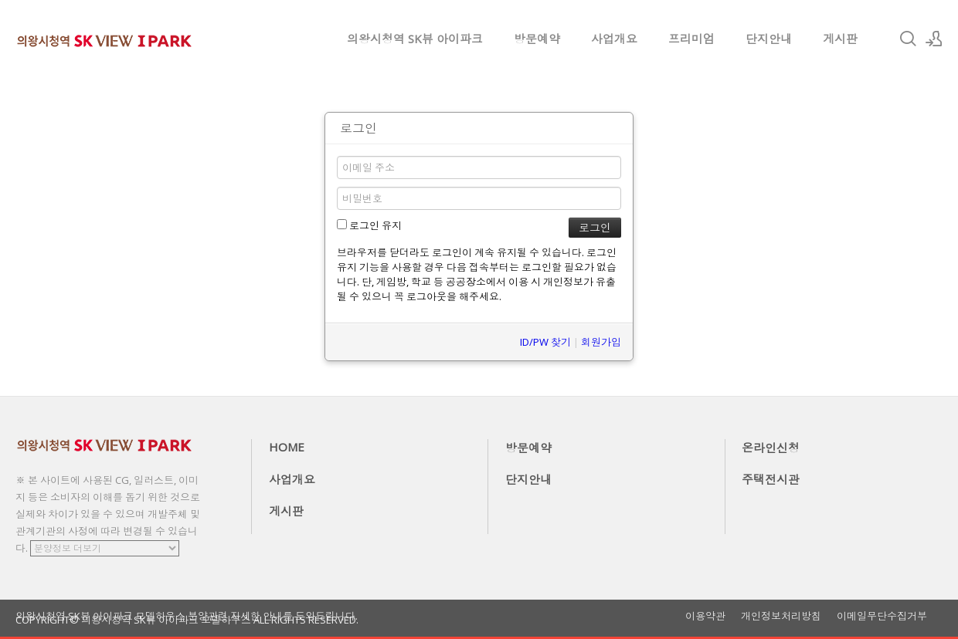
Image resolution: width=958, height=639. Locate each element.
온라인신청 (771, 447)
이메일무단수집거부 (882, 616)
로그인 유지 (369, 225)
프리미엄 (691, 38)
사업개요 (614, 38)
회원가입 (601, 342)
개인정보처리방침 (781, 616)
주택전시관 (771, 479)
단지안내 (769, 38)
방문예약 (537, 38)
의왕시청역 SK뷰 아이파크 (415, 38)
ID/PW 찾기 (545, 342)
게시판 (840, 38)
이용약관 (705, 616)
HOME (286, 447)
